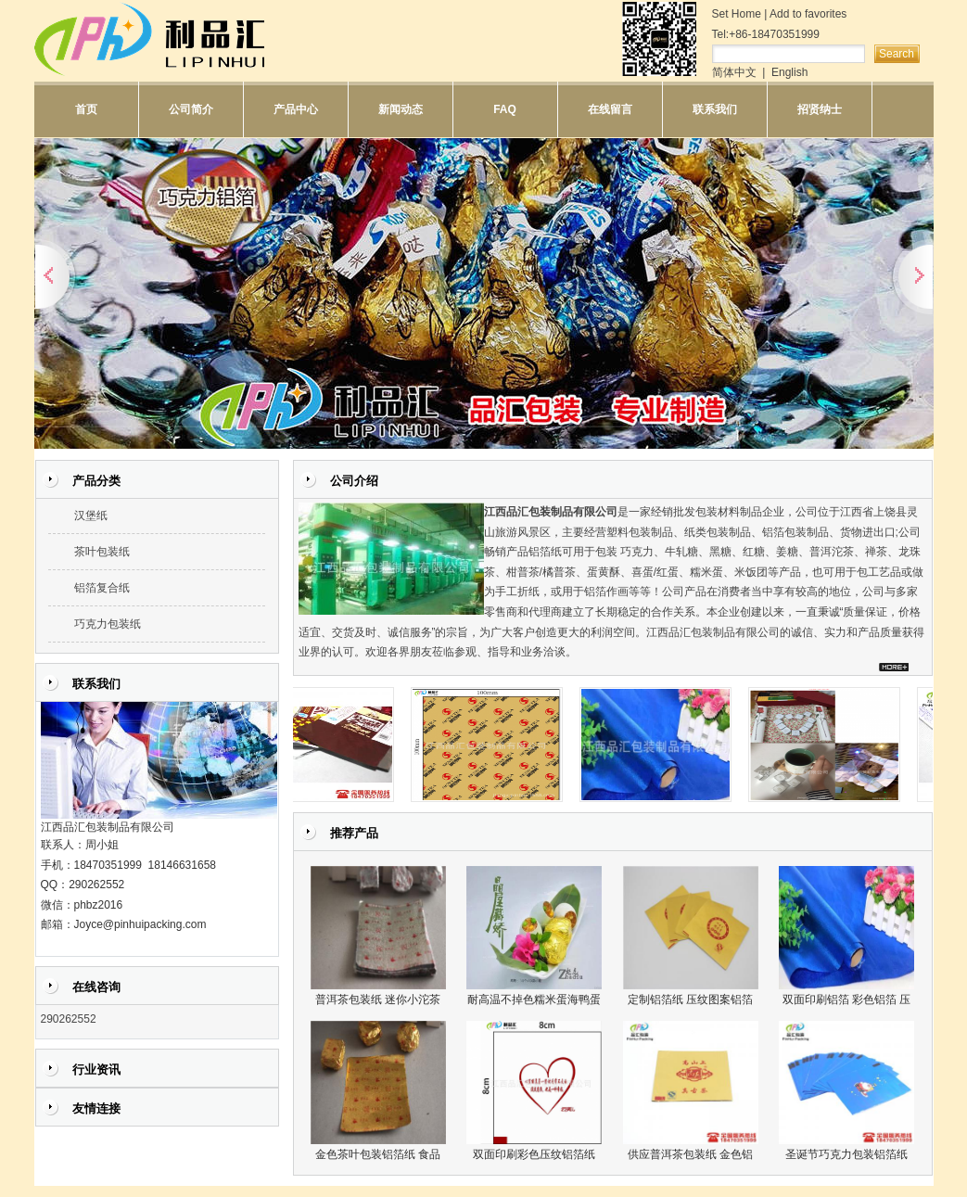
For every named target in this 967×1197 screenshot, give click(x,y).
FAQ (504, 109)
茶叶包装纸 (102, 551)
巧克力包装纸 (107, 624)
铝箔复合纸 (102, 587)
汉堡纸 (91, 515)
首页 (86, 109)
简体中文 (734, 72)
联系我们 (715, 109)
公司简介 (191, 109)
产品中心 (296, 109)
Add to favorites (808, 13)
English (789, 72)
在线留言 (610, 109)
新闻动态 (400, 109)
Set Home (736, 13)
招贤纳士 (819, 109)
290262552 (68, 1018)
